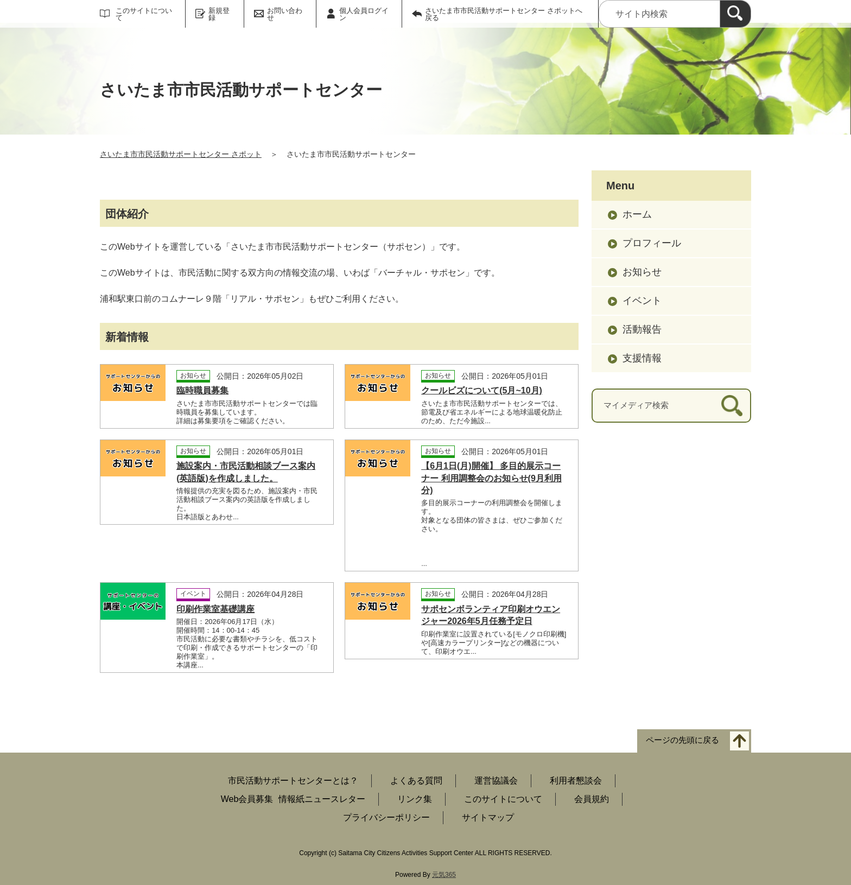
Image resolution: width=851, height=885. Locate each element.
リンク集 (414, 799)
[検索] (735, 14)
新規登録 (219, 14)
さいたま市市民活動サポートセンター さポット (181, 154)
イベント (642, 300)
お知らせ (642, 271)
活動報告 (642, 329)
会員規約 (591, 799)
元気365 (444, 874)
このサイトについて (144, 14)
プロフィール (652, 243)
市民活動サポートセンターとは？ (293, 780)
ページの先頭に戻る (682, 740)
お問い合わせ (284, 14)
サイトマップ (488, 817)
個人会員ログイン (364, 14)
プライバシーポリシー (386, 817)
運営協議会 (496, 780)
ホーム (637, 214)
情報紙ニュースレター (321, 799)
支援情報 (642, 358)
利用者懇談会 (576, 780)
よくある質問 (416, 780)
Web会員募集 (247, 799)
